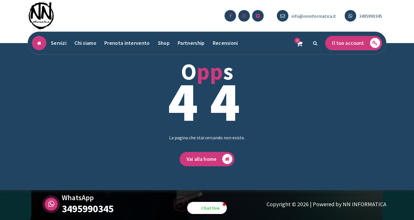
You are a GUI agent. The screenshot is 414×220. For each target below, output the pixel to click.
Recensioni (225, 43)
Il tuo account (356, 43)
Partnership (191, 43)
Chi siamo (85, 43)
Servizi (58, 43)
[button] (207, 208)
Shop (164, 43)
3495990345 (370, 16)
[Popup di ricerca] (315, 43)
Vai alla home (209, 160)
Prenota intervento (127, 43)
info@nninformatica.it (313, 16)
